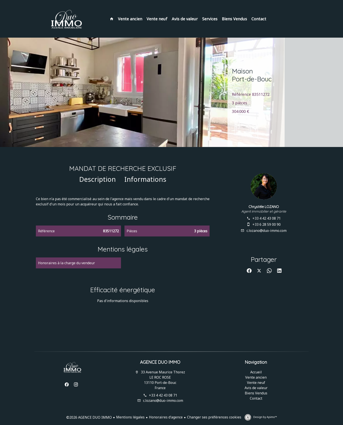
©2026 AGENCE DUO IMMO (89, 417)
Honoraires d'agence (166, 417)
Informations (145, 179)
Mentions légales (130, 417)
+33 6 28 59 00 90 (266, 224)
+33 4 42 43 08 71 (266, 218)
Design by (265, 417)
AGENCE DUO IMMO (160, 362)
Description (97, 179)
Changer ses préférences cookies (214, 417)
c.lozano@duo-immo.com (267, 230)
